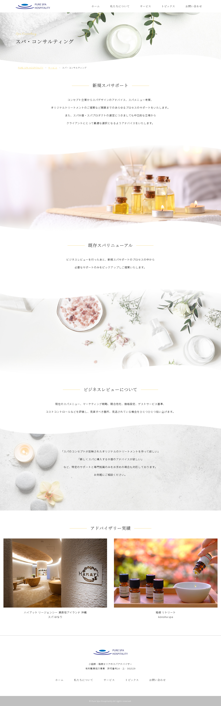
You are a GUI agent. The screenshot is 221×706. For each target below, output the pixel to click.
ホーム (96, 6)
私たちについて (119, 6)
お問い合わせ (193, 6)
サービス (145, 6)
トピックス (168, 6)
